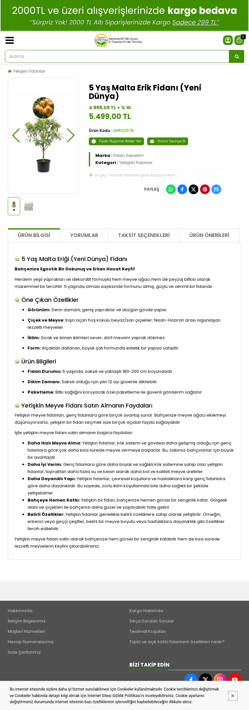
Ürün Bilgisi (34, 235)
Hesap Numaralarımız (31, 642)
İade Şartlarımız (24, 652)
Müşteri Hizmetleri (26, 631)
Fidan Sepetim (128, 155)
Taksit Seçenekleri (144, 235)
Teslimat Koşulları (147, 631)
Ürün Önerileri (209, 235)
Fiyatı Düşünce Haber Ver (116, 141)
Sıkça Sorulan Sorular (151, 621)
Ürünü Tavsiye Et (167, 141)
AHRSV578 (123, 130)
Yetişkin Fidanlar (29, 71)
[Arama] (236, 56)
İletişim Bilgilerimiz (27, 621)
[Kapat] (233, 696)
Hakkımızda (20, 611)
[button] (16, 135)
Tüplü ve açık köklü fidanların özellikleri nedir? (177, 642)
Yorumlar (84, 235)
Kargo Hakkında (146, 611)
